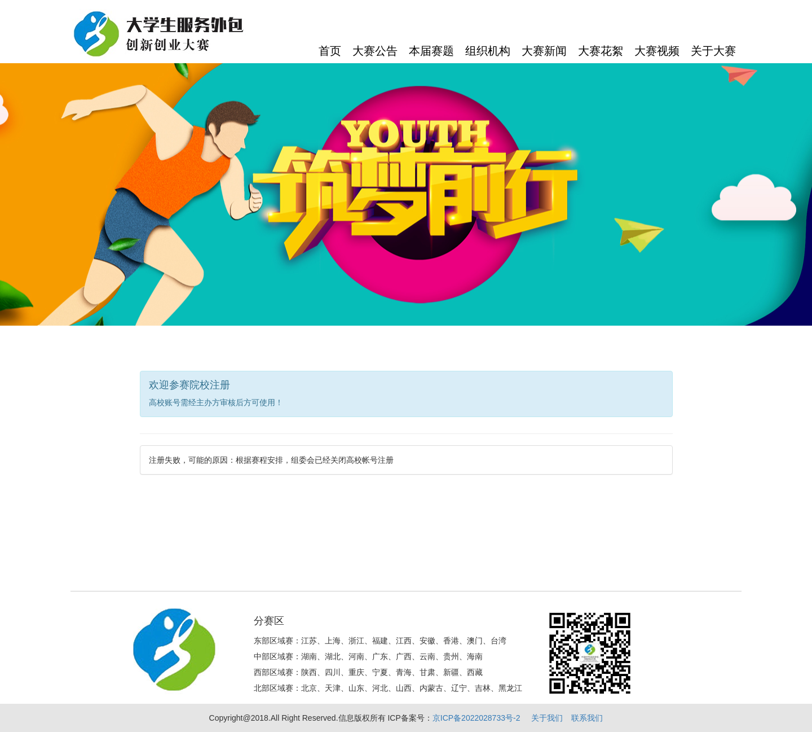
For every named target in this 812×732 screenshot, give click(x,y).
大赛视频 (656, 51)
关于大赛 (713, 51)
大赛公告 (375, 51)
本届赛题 (431, 51)
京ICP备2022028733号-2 (476, 717)
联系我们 (587, 717)
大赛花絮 (600, 51)
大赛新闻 (544, 51)
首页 (330, 51)
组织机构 (487, 51)
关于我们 (547, 717)
